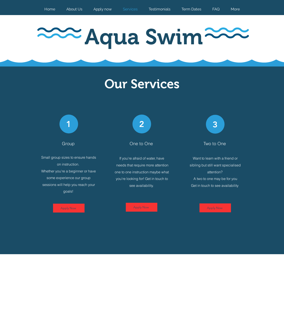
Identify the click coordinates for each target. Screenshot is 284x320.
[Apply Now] (69, 208)
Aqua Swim (144, 37)
